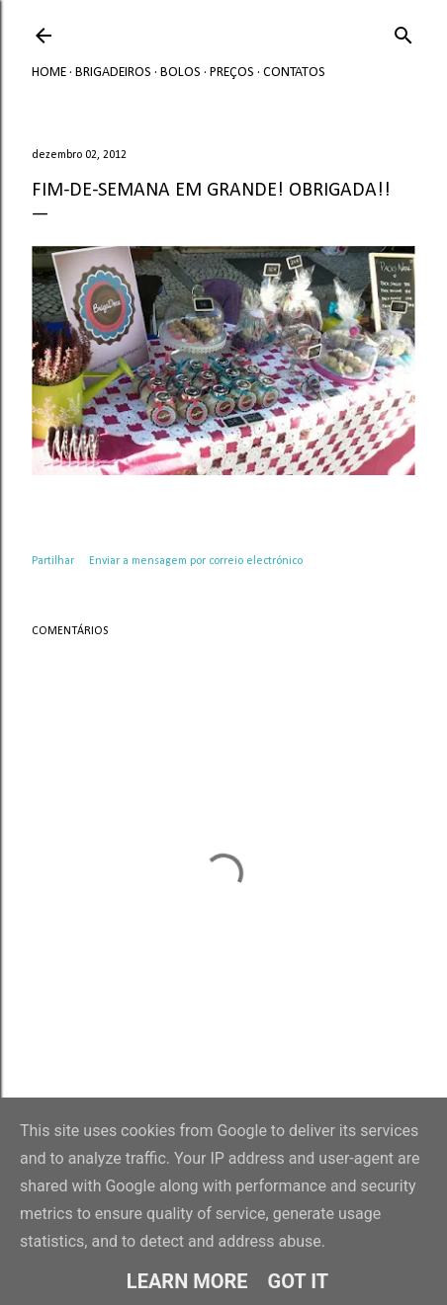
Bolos (180, 72)
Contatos (294, 72)
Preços (232, 72)
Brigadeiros (113, 72)
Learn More (187, 1281)
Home (49, 72)
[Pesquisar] (403, 32)
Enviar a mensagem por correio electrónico (196, 561)
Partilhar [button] (53, 561)
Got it (298, 1281)
